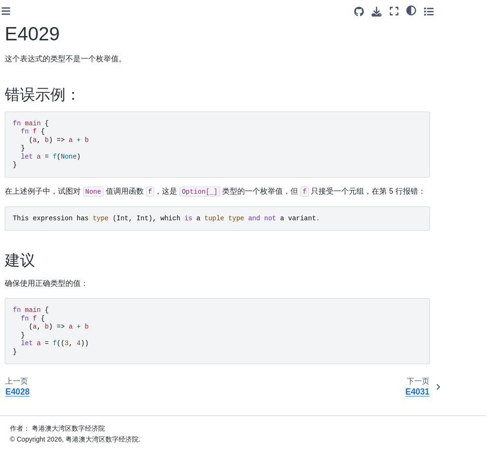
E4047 (37, 319)
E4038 (37, 198)
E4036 (37, 168)
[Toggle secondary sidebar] (469, 11)
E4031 (37, 108)
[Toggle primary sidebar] (113, 11)
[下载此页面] (417, 11)
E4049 (37, 349)
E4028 (37, 77)
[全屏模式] (435, 11)
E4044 (37, 288)
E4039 (37, 213)
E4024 (37, 47)
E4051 (37, 379)
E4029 (37, 92)
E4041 (37, 243)
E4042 (37, 259)
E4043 (37, 273)
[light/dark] (452, 10)
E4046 (37, 304)
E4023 (37, 32)
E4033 (37, 137)
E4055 (37, 439)
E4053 (37, 409)
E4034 (37, 153)
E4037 (37, 183)
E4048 (37, 334)
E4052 (37, 394)
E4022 (37, 17)
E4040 (37, 228)
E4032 (37, 123)
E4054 (37, 424)
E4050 (37, 364)
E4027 (37, 62)
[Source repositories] (400, 11)
